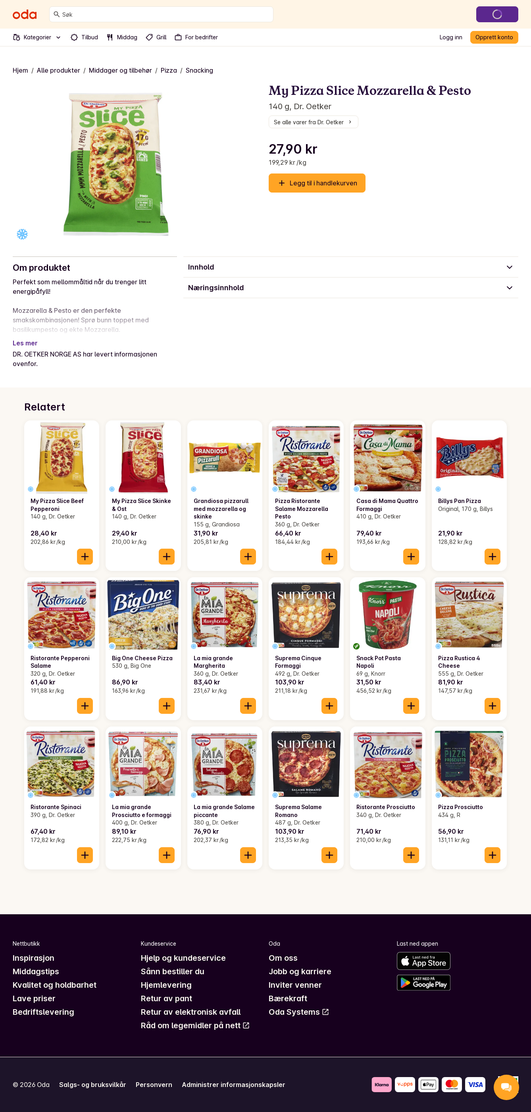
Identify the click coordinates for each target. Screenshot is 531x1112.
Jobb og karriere (300, 971)
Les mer (25, 343)
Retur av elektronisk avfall (190, 1012)
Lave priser (34, 998)
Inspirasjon (33, 958)
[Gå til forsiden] (25, 14)
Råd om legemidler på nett (195, 1025)
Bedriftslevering (43, 1012)
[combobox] (166, 14)
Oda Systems (299, 1012)
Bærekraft (288, 998)
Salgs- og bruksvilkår (92, 1085)
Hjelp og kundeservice (183, 958)
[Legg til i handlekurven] (85, 557)
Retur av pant (166, 998)
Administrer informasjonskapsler (233, 1085)
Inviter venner (295, 985)
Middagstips (36, 971)
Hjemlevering (166, 985)
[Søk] (57, 14)
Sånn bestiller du (172, 971)
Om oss (283, 958)
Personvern (154, 1085)
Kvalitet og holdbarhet (54, 985)
